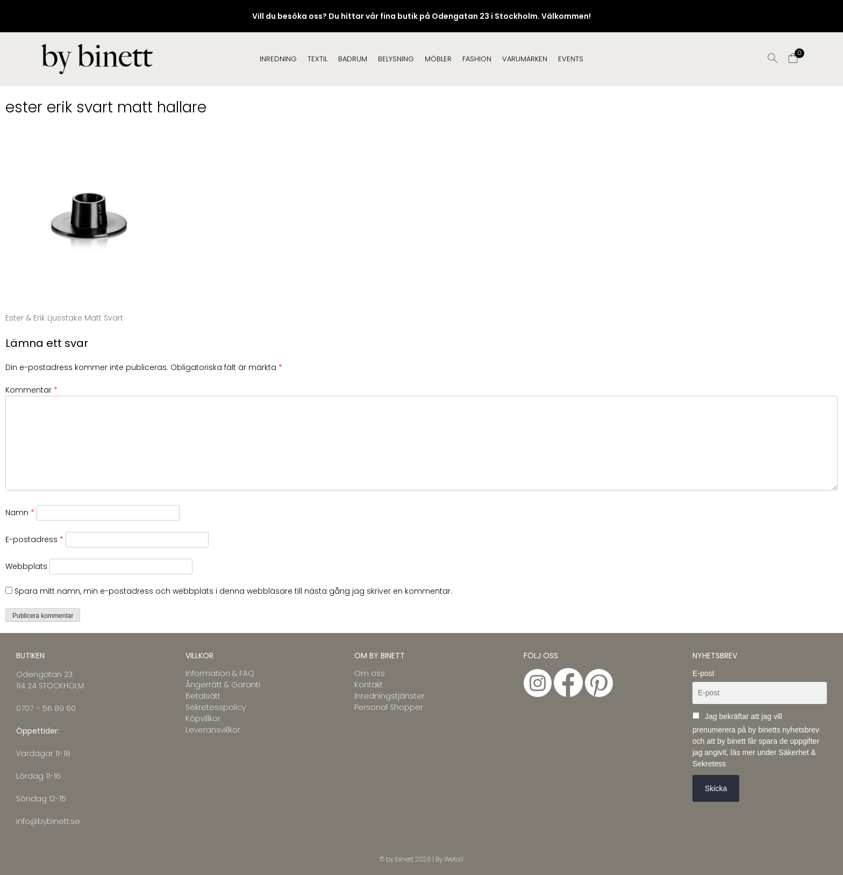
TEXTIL (317, 59)
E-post (703, 673)
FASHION (476, 59)
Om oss (369, 673)
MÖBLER (438, 59)
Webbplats (26, 566)
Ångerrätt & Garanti (222, 684)
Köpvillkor (202, 718)
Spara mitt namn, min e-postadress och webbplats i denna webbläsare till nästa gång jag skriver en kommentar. (233, 591)
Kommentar (31, 390)
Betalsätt (202, 696)
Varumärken (524, 59)
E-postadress (34, 539)
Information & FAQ (219, 673)
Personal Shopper (388, 707)
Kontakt (368, 684)
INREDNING (278, 59)
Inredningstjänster (389, 696)
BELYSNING (396, 59)
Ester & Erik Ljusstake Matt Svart (64, 317)
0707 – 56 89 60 (46, 708)
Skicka (716, 788)
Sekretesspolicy (215, 707)
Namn (19, 512)
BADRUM (352, 59)
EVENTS (570, 59)
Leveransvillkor (212, 729)
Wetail (453, 859)
